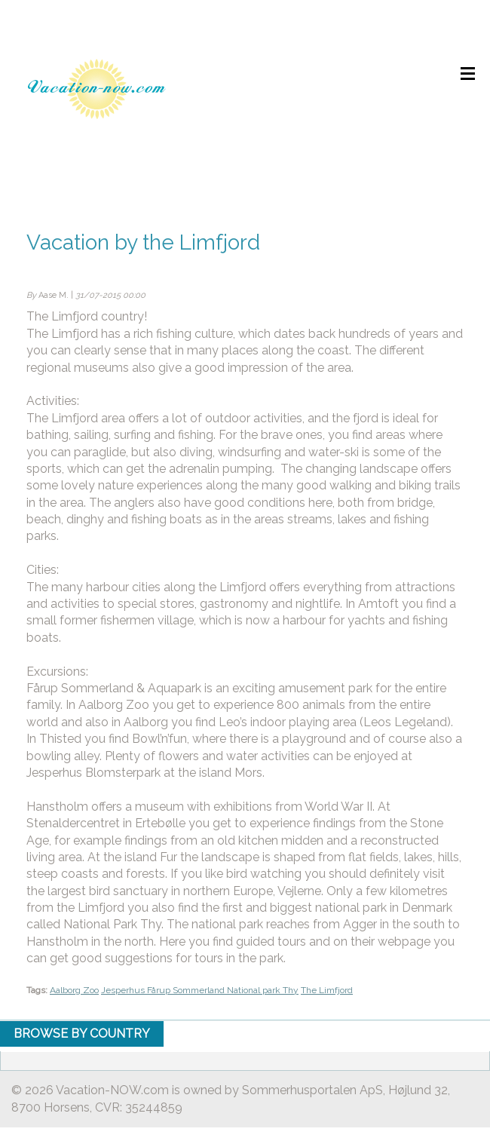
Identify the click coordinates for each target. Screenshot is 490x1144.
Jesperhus (124, 990)
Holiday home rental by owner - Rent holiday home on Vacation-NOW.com (96, 88)
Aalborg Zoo (74, 990)
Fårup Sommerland (187, 990)
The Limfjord (327, 990)
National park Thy (263, 990)
